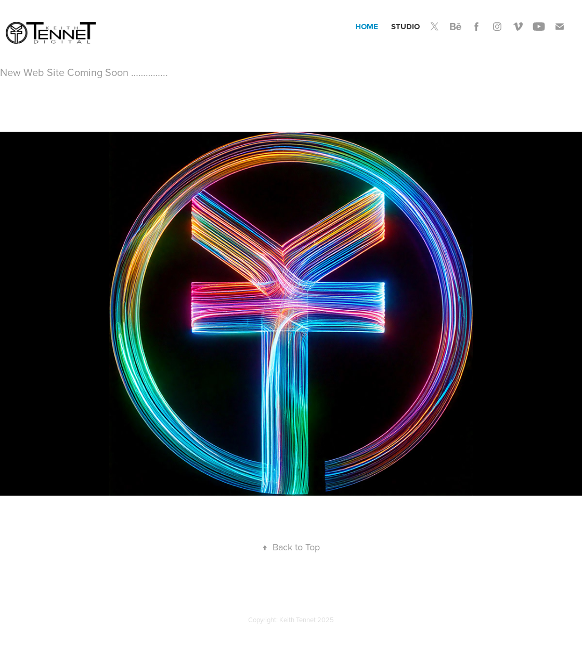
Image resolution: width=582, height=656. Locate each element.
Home (366, 26)
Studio (405, 26)
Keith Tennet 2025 (306, 619)
